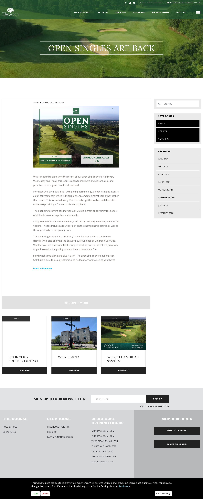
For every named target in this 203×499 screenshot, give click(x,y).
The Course (102, 12)
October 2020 (165, 189)
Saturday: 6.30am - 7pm (103, 456)
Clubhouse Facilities (58, 426)
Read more (124, 486)
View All (162, 123)
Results (162, 131)
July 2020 (163, 205)
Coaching (163, 138)
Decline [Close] (45, 493)
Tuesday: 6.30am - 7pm (102, 436)
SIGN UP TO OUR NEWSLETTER (59, 399)
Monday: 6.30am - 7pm (102, 431)
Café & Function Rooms (60, 437)
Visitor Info (139, 12)
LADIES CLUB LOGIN (177, 444)
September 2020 (166, 197)
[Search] (180, 103)
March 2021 (164, 182)
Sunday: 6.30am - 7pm (102, 461)
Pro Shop (52, 432)
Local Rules (9, 432)
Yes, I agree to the (156, 406)
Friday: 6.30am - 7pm (101, 451)
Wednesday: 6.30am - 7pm (104, 441)
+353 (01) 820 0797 (154, 3)
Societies (180, 12)
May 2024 (163, 166)
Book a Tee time (82, 12)
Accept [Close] (35, 493)
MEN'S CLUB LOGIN (176, 430)
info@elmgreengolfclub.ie (184, 3)
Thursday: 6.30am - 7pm (103, 446)
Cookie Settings (163, 493)
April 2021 (163, 174)
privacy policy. (163, 406)
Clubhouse (120, 12)
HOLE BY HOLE (10, 426)
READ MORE (25, 370)
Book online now (42, 268)
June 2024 (163, 158)
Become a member (160, 12)
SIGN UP (157, 399)
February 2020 (165, 213)
